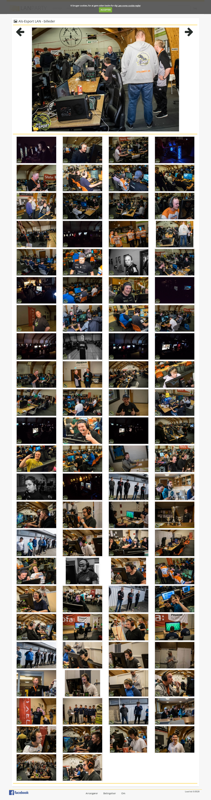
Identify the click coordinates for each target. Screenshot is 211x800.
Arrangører (92, 793)
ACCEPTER (106, 9)
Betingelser (109, 793)
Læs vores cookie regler (129, 5)
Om (123, 793)
